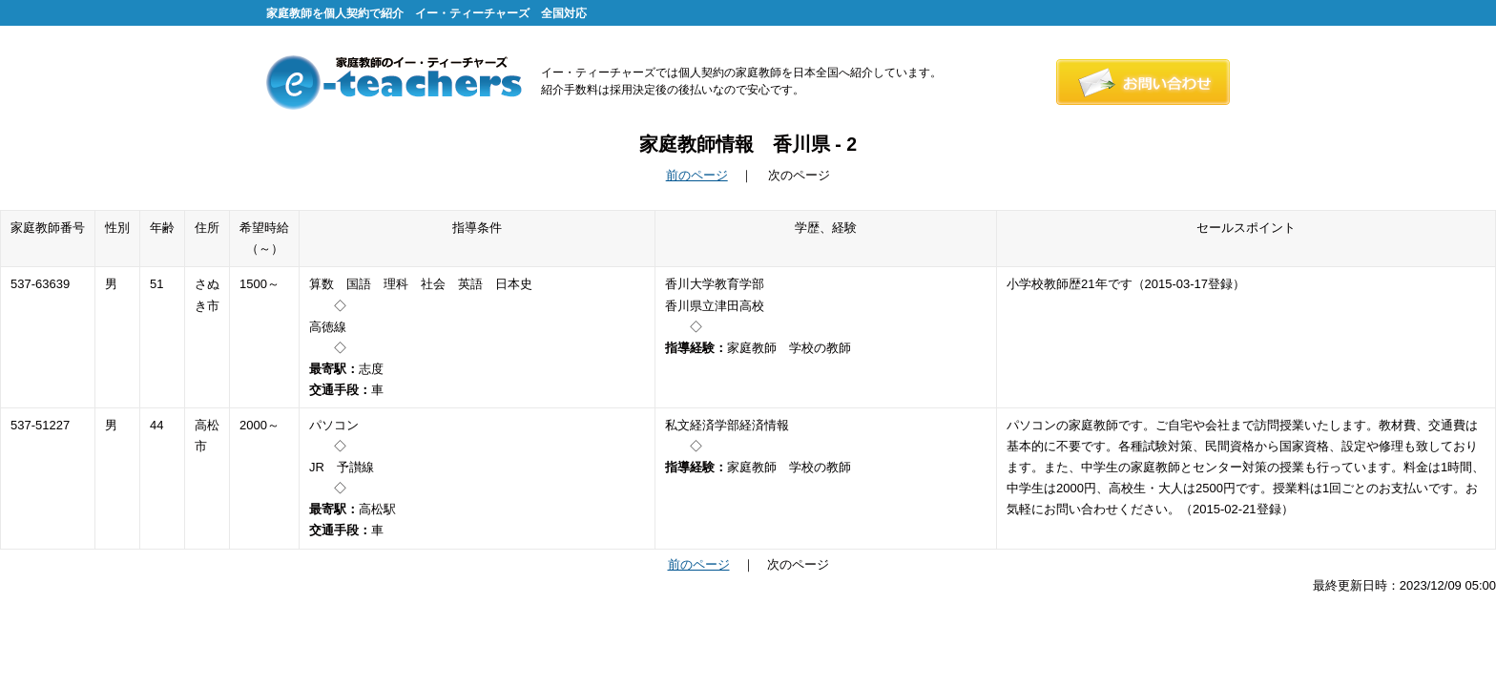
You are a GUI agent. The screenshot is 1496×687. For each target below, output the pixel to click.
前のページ (697, 175)
